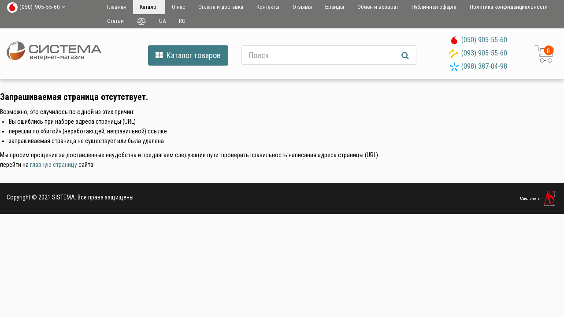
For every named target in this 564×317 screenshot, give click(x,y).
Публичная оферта (434, 7)
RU (182, 21)
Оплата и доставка (220, 7)
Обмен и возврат (377, 7)
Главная (116, 7)
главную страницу (53, 164)
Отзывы (302, 7)
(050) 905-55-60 (484, 40)
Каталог (149, 7)
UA (162, 21)
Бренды (334, 7)
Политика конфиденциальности (509, 7)
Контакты (267, 7)
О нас (178, 7)
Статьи (115, 21)
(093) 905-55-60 (484, 53)
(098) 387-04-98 (484, 66)
